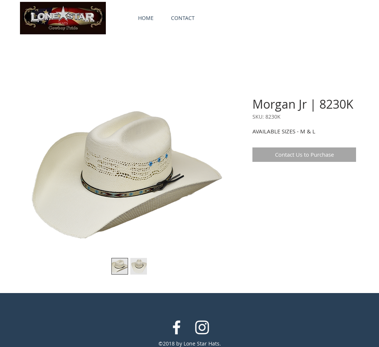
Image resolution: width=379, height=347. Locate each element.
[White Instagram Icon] (202, 327)
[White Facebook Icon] (176, 327)
